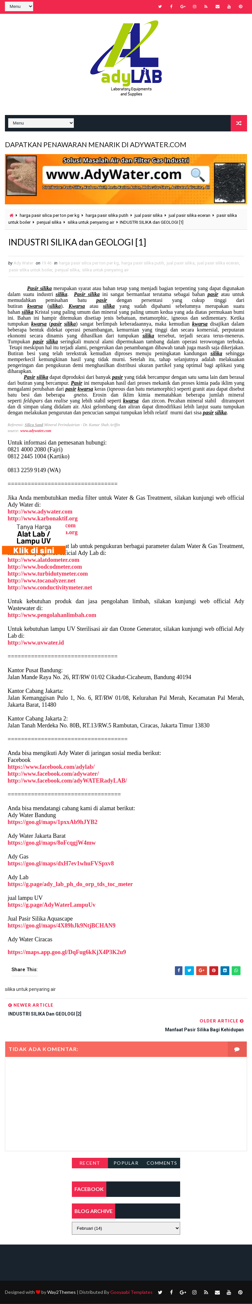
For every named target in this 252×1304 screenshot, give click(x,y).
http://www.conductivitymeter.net (50, 588)
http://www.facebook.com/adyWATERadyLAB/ (67, 781)
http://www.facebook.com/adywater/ (53, 774)
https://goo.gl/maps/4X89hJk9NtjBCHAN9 (62, 926)
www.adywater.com (35, 431)
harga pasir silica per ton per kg (49, 214)
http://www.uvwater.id (36, 643)
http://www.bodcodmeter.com (45, 567)
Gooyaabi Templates (131, 1292)
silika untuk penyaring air (91, 221)
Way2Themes (61, 1292)
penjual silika (49, 221)
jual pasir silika (148, 214)
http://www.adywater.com (40, 512)
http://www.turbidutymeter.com (48, 574)
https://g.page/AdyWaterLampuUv (51, 905)
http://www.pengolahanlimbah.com (52, 615)
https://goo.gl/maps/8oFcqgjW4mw (52, 843)
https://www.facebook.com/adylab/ (51, 767)
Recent (89, 1163)
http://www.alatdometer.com (43, 560)
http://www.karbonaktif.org (42, 519)
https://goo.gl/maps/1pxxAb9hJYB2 (52, 822)
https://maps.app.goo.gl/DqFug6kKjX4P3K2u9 (67, 952)
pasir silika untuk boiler (30, 270)
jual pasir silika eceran (189, 214)
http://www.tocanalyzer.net (41, 581)
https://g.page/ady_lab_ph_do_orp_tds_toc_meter (70, 884)
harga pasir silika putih (107, 214)
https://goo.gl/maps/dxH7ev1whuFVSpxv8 (61, 864)
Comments (162, 1163)
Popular (126, 1163)
